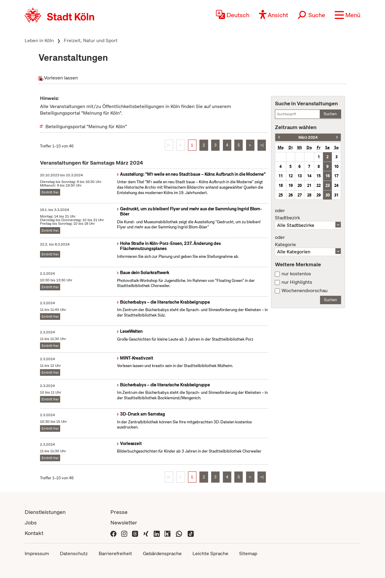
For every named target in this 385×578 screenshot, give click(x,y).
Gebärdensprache (162, 553)
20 (299, 185)
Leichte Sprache (210, 553)
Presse (119, 511)
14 (309, 175)
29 (318, 195)
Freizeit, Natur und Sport (91, 40)
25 (281, 195)
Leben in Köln (39, 40)
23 (327, 185)
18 (281, 185)
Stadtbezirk (308, 214)
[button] (347, 15)
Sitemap (248, 553)
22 (318, 185)
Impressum (37, 553)
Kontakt (34, 533)
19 (290, 185)
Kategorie (308, 241)
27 (299, 195)
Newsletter (123, 522)
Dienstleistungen (45, 511)
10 (336, 166)
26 (290, 195)
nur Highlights (297, 282)
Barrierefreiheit (115, 553)
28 (309, 195)
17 (336, 175)
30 (327, 195)
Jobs (31, 522)
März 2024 (308, 137)
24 (336, 185)
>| (261, 145)
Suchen (330, 113)
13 (299, 175)
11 (281, 175)
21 (309, 185)
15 (318, 175)
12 (290, 175)
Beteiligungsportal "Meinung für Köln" (86, 126)
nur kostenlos (296, 273)
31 (336, 195)
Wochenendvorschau (305, 290)
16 (327, 175)
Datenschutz (74, 553)
